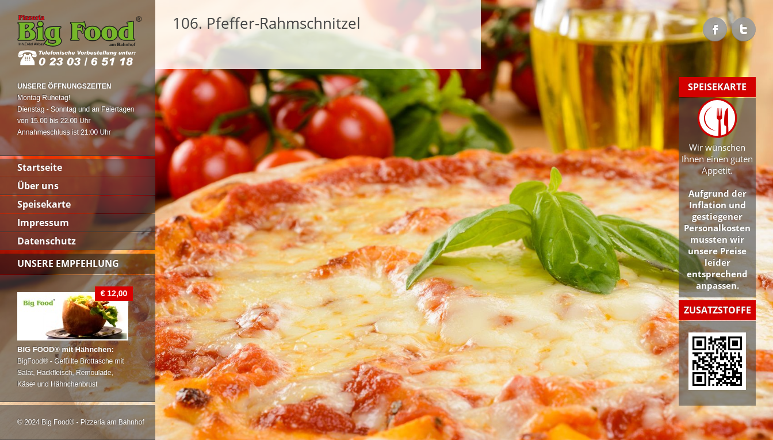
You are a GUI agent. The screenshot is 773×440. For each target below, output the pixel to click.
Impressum (43, 222)
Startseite (39, 167)
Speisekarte (44, 204)
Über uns (38, 186)
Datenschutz (46, 241)
